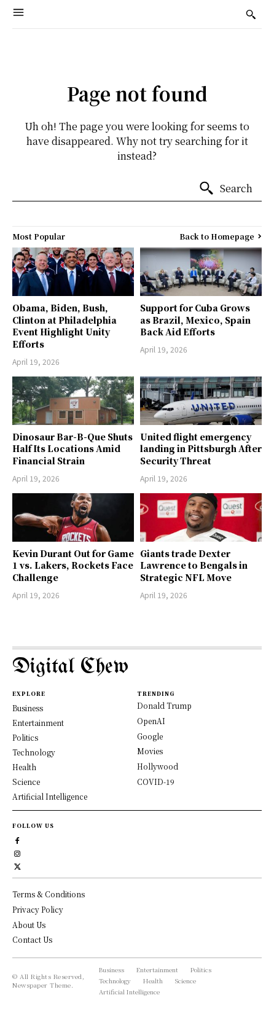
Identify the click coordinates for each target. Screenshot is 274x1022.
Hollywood (157, 766)
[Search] (225, 188)
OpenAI (151, 721)
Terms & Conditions (48, 894)
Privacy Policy (37, 909)
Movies (150, 751)
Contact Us (32, 939)
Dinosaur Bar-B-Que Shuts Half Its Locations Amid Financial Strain (72, 449)
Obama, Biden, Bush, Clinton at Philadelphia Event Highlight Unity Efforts (64, 326)
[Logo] (137, 667)
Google (150, 736)
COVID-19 (155, 781)
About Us (28, 924)
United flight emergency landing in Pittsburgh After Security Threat (201, 449)
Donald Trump (164, 705)
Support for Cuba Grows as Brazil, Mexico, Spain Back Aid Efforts (195, 320)
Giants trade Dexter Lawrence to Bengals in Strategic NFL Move (194, 565)
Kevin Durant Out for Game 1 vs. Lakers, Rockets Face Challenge (73, 565)
